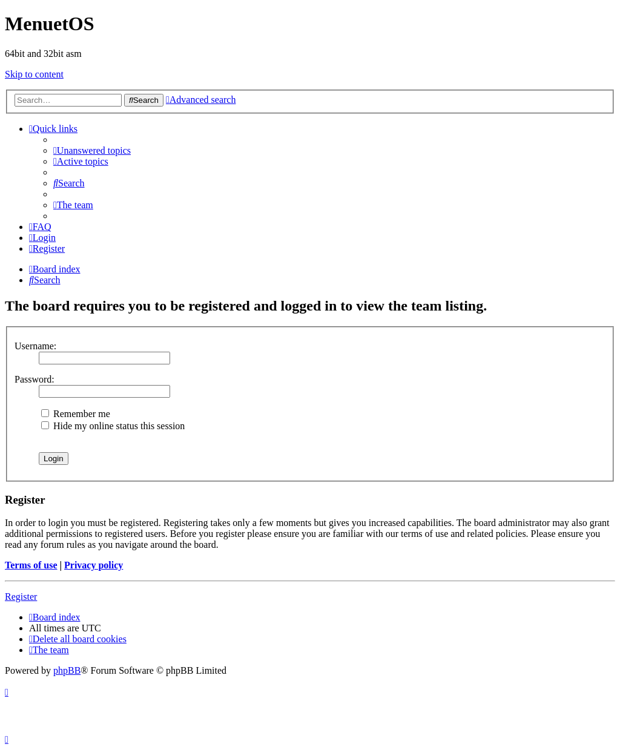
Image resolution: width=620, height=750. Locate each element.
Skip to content (34, 74)
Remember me (75, 414)
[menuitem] (92, 150)
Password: (34, 379)
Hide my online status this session (113, 426)
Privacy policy (93, 565)
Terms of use (31, 565)
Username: (35, 346)
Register (21, 596)
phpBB (67, 670)
